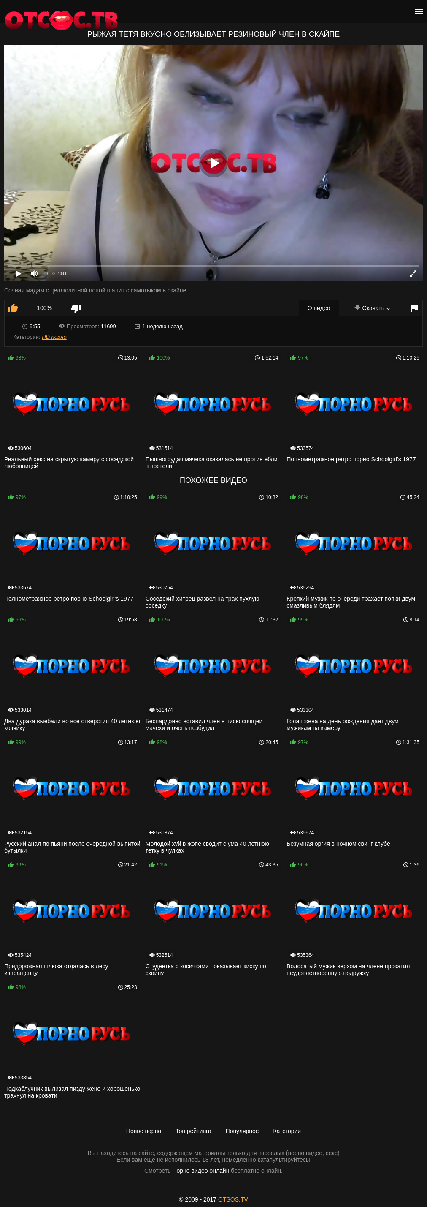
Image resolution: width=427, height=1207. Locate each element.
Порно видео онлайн (200, 1170)
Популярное (242, 1131)
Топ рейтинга (193, 1131)
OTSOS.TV (233, 1199)
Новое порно (143, 1131)
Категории (287, 1131)
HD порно (54, 337)
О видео (319, 308)
